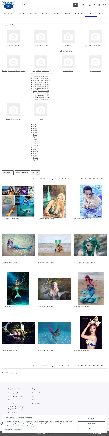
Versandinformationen (15, 396)
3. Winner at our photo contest (84, 263)
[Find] (47, 5)
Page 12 (35, 145)
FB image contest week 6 (41, 93)
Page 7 (35, 135)
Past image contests (13, 46)
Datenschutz (18, 430)
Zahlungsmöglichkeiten (16, 393)
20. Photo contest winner (46, 263)
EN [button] (83, 5)
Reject (91, 429)
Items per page (21, 173)
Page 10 (35, 141)
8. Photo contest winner (46, 350)
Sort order (6, 173)
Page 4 (35, 128)
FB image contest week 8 (41, 97)
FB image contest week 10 (41, 78)
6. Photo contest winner (82, 306)
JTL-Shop (98, 433)
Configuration (91, 424)
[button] (90, 4)
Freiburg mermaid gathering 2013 (13, 71)
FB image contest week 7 (41, 95)
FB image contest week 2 (41, 82)
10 (82, 178)
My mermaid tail (95, 71)
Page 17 (35, 156)
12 (90, 178)
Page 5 (35, 131)
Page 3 (35, 126)
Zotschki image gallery (13, 119)
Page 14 (35, 149)
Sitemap (11, 403)
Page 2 (35, 124)
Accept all (91, 418)
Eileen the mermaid (66, 51)
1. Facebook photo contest (10, 219)
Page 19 (35, 160)
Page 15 (35, 151)
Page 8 (35, 137)
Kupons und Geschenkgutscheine (15, 413)
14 (98, 178)
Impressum (8, 430)
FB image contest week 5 (41, 91)
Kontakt (10, 400)
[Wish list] (94, 4)
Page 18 (35, 158)
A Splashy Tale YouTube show (95, 46)
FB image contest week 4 (41, 89)
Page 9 (35, 139)
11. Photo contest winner (82, 219)
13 (94, 178)
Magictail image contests (41, 71)
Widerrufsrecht (37, 403)
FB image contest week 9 (41, 99)
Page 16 (35, 154)
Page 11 (35, 143)
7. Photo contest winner (9, 350)
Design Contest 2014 (41, 46)
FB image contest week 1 (41, 76)
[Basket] (102, 4)
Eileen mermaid (68, 46)
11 (86, 178)
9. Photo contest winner (82, 350)
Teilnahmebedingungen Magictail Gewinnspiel (16, 408)
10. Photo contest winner (46, 219)
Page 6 (35, 133)
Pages (41, 119)
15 (102, 178)
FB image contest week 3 (41, 87)
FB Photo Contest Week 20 (41, 84)
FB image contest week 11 (41, 80)
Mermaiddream (68, 71)
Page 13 (35, 147)
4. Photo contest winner (9, 306)
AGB (33, 396)
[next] (105, 178)
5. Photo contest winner (46, 306)
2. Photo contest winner (9, 263)
